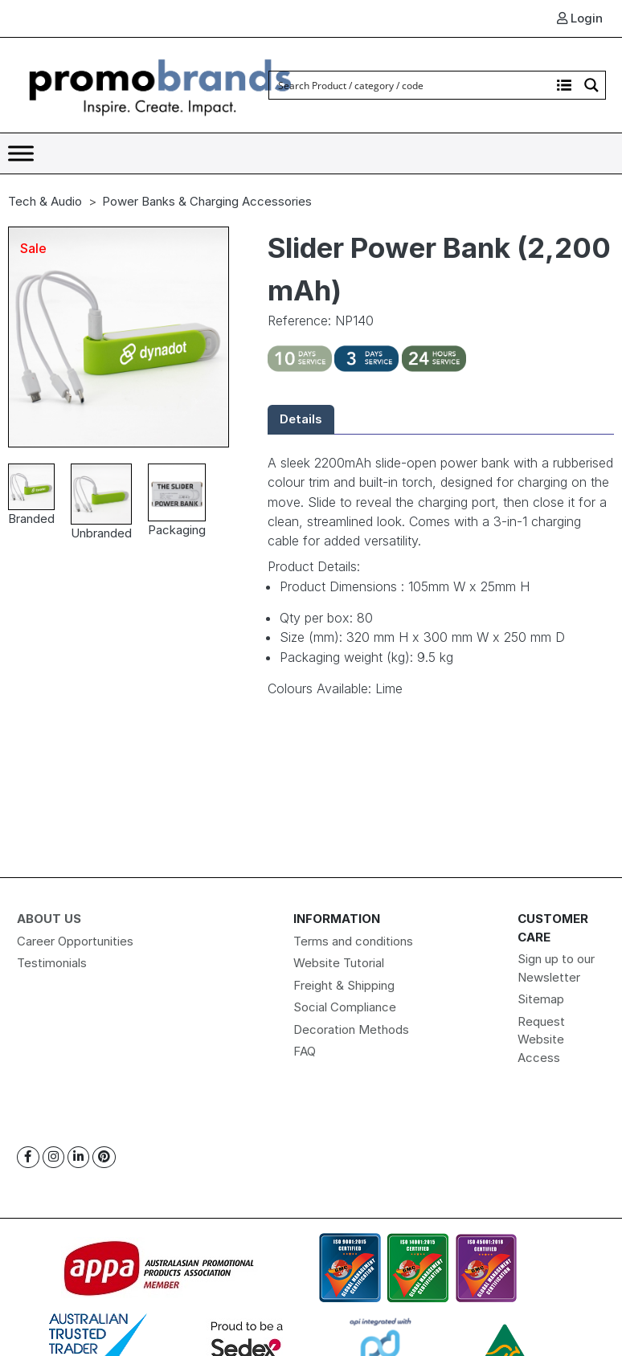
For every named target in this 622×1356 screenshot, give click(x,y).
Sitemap (541, 999)
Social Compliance (344, 1007)
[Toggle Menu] (21, 153)
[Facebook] (28, 1157)
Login (580, 18)
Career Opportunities (75, 941)
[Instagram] (53, 1157)
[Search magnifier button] (591, 85)
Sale (33, 248)
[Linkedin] (78, 1157)
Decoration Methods (351, 1029)
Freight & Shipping (344, 985)
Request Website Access (541, 1039)
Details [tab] (301, 419)
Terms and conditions (353, 941)
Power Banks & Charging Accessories (207, 201)
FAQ (304, 1051)
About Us (49, 918)
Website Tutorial (338, 962)
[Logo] (160, 84)
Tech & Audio (45, 201)
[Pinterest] (104, 1157)
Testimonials (52, 962)
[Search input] (410, 85)
